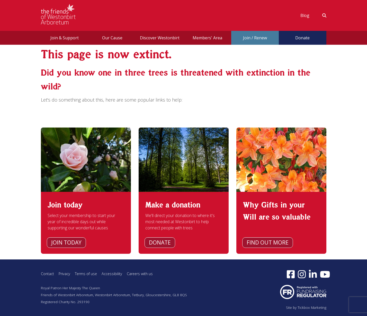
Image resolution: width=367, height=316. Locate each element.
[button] (321, 15)
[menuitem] (305, 15)
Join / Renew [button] (255, 38)
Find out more (268, 242)
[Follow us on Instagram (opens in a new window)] (302, 274)
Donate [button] (302, 38)
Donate (160, 242)
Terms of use (86, 273)
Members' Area (207, 38)
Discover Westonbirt (160, 38)
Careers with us (141, 273)
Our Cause (112, 38)
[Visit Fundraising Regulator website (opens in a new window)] (303, 291)
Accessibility (112, 273)
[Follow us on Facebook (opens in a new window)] (291, 274)
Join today (66, 242)
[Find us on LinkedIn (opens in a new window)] (313, 274)
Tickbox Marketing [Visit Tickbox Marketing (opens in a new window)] (311, 307)
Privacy (64, 273)
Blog (304, 15)
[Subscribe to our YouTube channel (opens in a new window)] (325, 274)
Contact (47, 273)
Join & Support (64, 38)
